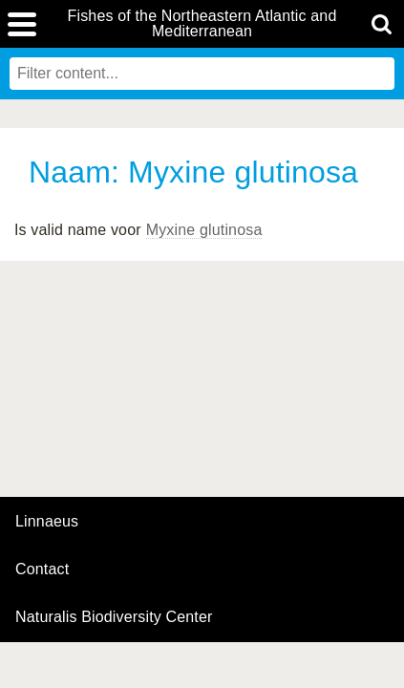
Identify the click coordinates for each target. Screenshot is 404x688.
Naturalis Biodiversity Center (114, 617)
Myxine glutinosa (204, 230)
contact (42, 569)
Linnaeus (46, 521)
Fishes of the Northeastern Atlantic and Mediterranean (202, 24)
